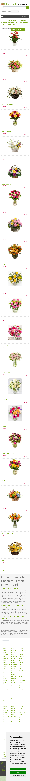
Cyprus (12, 670)
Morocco (5, 714)
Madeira (5, 708)
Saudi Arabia (6, 730)
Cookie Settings (4, 769)
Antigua (5, 650)
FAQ (2, 762)
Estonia (20, 676)
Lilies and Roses (6, 346)
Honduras (5, 692)
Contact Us (3, 765)
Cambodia (13, 662)
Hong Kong (13, 692)
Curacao (5, 670)
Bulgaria (5, 662)
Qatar (12, 726)
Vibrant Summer (6, 292)
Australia (13, 652)
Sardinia (21, 728)
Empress (4, 426)
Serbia (20, 730)
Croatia (13, 668)
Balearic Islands (14, 656)
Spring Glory (5, 480)
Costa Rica (5, 668)
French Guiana (22, 680)
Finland (5, 680)
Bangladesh (21, 656)
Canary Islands (6, 664)
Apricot (4, 78)
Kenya (20, 700)
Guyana (13, 690)
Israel (12, 696)
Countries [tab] (6, 642)
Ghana (4, 685)
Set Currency (7, 11)
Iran (20, 694)
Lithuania (21, 704)
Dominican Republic (13, 673)
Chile (20, 664)
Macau (12, 706)
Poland (12, 724)
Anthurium (5, 52)
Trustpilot (3, 570)
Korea (4, 702)
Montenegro (22, 712)
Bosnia (4, 660)
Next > (8, 567)
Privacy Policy (13, 765)
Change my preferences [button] (18, 775)
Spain (4, 736)
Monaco (13, 712)
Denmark (5, 672)
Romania (5, 728)
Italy (20, 696)
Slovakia (5, 734)
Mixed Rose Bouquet (7, 131)
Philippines (5, 724)
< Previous (3, 567)
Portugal (21, 724)
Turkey (4, 749)
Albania (5, 648)
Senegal (13, 730)
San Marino (13, 728)
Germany (21, 682)
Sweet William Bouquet (8, 453)
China (4, 666)
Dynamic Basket (6, 184)
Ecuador (21, 672)
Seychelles (5, 732)
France (12, 680)
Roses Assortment (7, 211)
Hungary (21, 692)
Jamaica (13, 698)
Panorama (5, 158)
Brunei (20, 660)
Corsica (21, 666)
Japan (20, 698)
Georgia (13, 682)
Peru (20, 722)
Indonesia (13, 694)
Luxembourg (6, 706)
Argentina (13, 650)
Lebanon (5, 704)
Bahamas (21, 654)
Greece (20, 685)
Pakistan (21, 719)
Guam (20, 687)
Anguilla (21, 648)
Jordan (4, 700)
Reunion (21, 726)
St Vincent (5, 743)
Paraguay (13, 722)
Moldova (5, 712)
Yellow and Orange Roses (8, 534)
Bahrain (5, 656)
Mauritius (13, 710)
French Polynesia (5, 683)
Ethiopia (5, 678)
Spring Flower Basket (7, 238)
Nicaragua (13, 716)
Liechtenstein (14, 704)
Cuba (20, 668)
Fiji (19, 678)
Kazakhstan (13, 700)
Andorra (13, 648)
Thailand (5, 747)
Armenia (21, 650)
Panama (5, 722)
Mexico (20, 710)
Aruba (4, 652)
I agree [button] (18, 769)
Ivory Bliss (4, 399)
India (4, 694)
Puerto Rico (5, 726)
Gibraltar (13, 685)
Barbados (5, 658)
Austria (20, 652)
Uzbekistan (5, 754)
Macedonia (21, 706)
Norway (5, 719)
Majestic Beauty (6, 319)
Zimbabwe (5, 756)
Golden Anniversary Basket (9, 561)
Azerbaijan (5, 654)
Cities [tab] (12, 642)
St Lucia (5, 739)
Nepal (20, 714)
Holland (21, 690)
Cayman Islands (14, 664)
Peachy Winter (6, 265)
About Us (3, 763)
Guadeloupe (14, 687)
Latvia (20, 702)
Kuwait (12, 702)
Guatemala (5, 690)
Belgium (13, 658)
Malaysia (13, 708)
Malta (20, 708)
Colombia (13, 666)
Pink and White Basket (8, 104)
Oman (12, 719)
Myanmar (13, 714)
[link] (13, 765)
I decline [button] (18, 772)
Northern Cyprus (21, 717)
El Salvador (13, 676)
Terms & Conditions (5, 766)
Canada (21, 662)
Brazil (12, 660)
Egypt (4, 676)
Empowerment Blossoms (8, 507)
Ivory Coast (5, 698)
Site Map (3, 770)
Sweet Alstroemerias (7, 372)
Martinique (5, 710)
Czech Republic (22, 670)
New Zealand (6, 716)
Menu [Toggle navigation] (24, 16)
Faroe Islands (14, 678)
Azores (12, 654)
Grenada (5, 687)
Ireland (5, 696)
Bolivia (20, 658)
